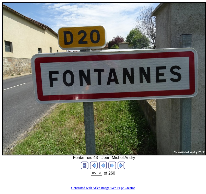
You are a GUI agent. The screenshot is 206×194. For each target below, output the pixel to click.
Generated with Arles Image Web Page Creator (103, 188)
